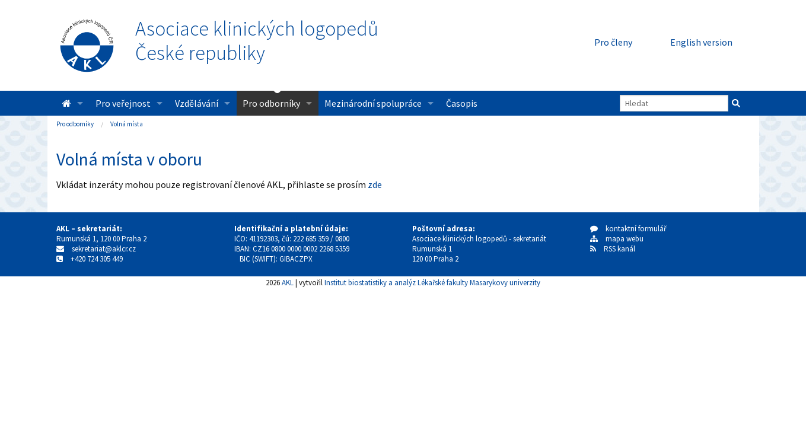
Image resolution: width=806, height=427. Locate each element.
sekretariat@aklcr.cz (104, 249)
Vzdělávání (196, 103)
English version (701, 42)
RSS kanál (619, 249)
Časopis (461, 103)
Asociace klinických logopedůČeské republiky (256, 41)
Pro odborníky (271, 103)
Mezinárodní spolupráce (373, 103)
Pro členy (613, 42)
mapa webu (616, 239)
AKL (288, 282)
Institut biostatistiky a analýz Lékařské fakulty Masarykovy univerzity (432, 282)
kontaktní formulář (628, 229)
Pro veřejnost (123, 103)
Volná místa (126, 124)
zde (375, 184)
